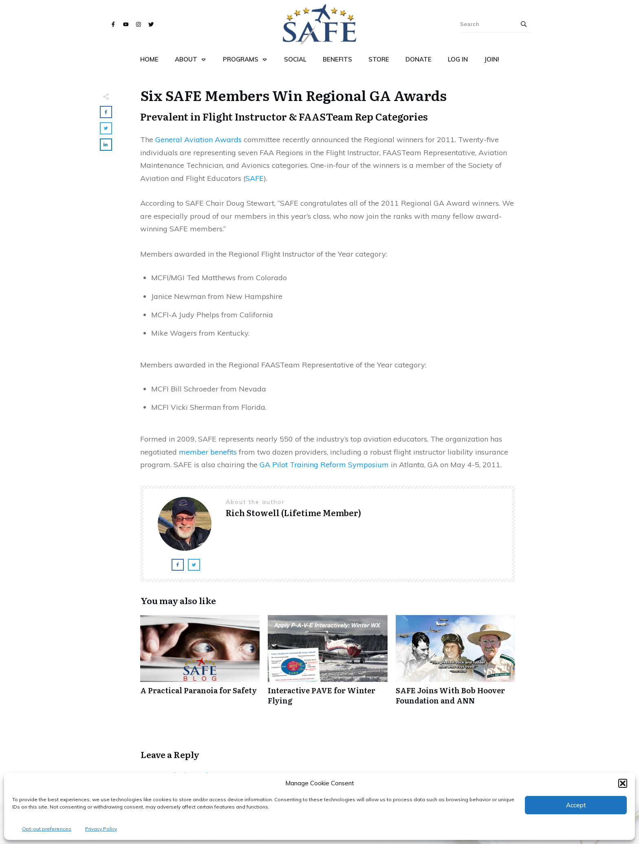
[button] (623, 783)
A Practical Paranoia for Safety (200, 664)
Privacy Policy (101, 829)
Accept (576, 805)
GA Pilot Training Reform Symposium (324, 464)
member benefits (208, 452)
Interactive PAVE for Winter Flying (327, 664)
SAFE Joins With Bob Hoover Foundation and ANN (455, 664)
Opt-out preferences (46, 829)
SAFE (254, 178)
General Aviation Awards (198, 139)
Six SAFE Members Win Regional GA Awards (294, 95)
